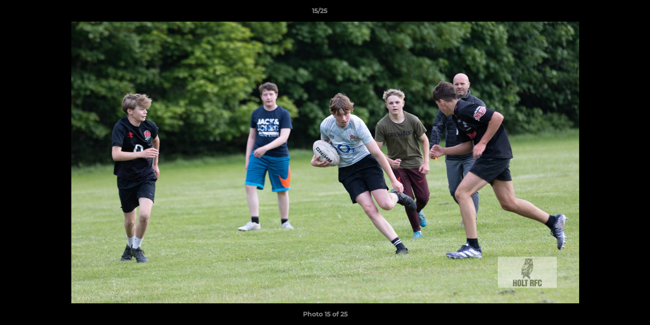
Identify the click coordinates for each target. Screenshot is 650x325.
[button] (612, 13)
